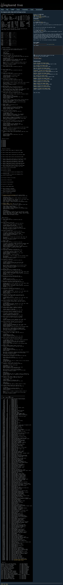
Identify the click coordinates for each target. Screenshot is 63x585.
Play (7, 9)
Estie (42, 30)
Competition (25, 9)
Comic (32, 9)
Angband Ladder (42, 16)
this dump (37, 15)
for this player (38, 17)
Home (2, 9)
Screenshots (39, 9)
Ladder (12, 9)
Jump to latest (36, 20)
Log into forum (51, 44)
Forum (18, 9)
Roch (42, 22)
